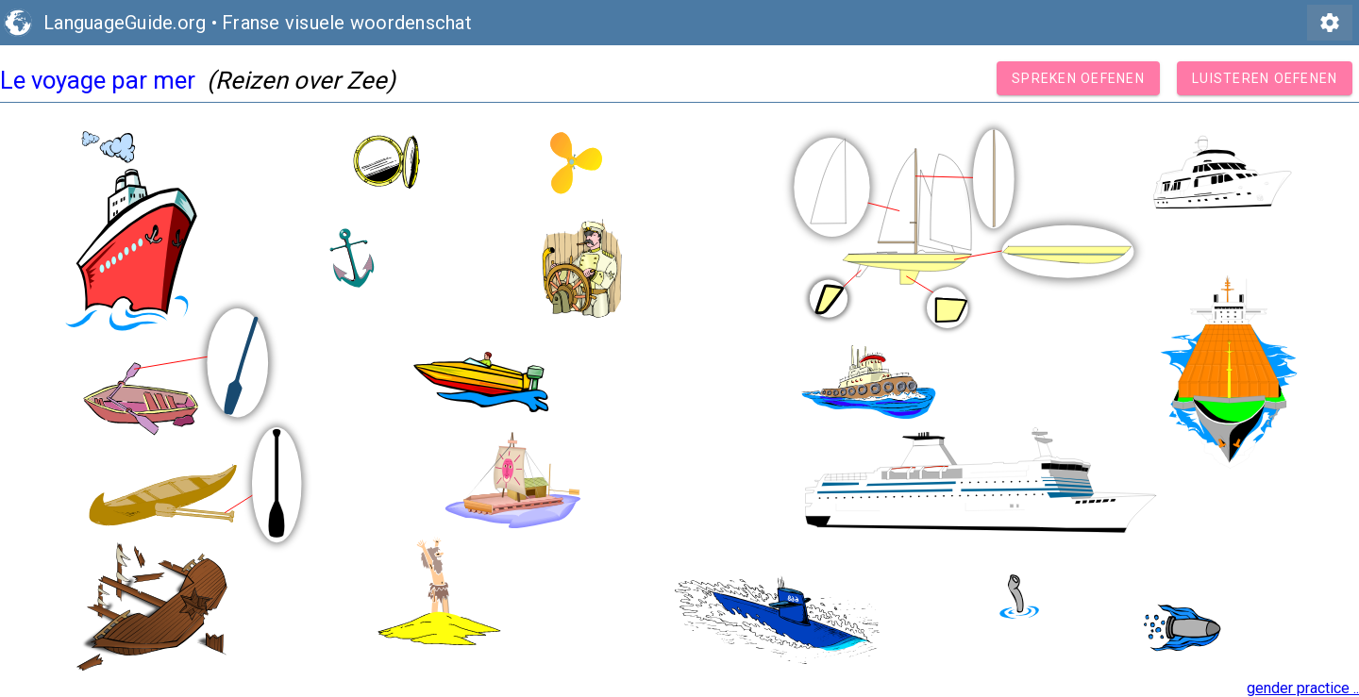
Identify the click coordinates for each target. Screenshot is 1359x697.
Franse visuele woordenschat (347, 22)
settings (1329, 22)
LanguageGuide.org (124, 22)
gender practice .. (1303, 688)
